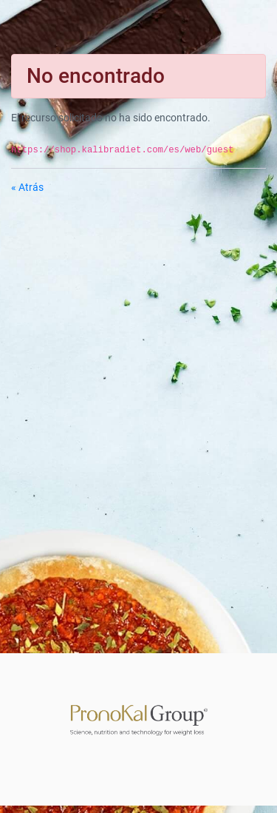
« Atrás (27, 187)
